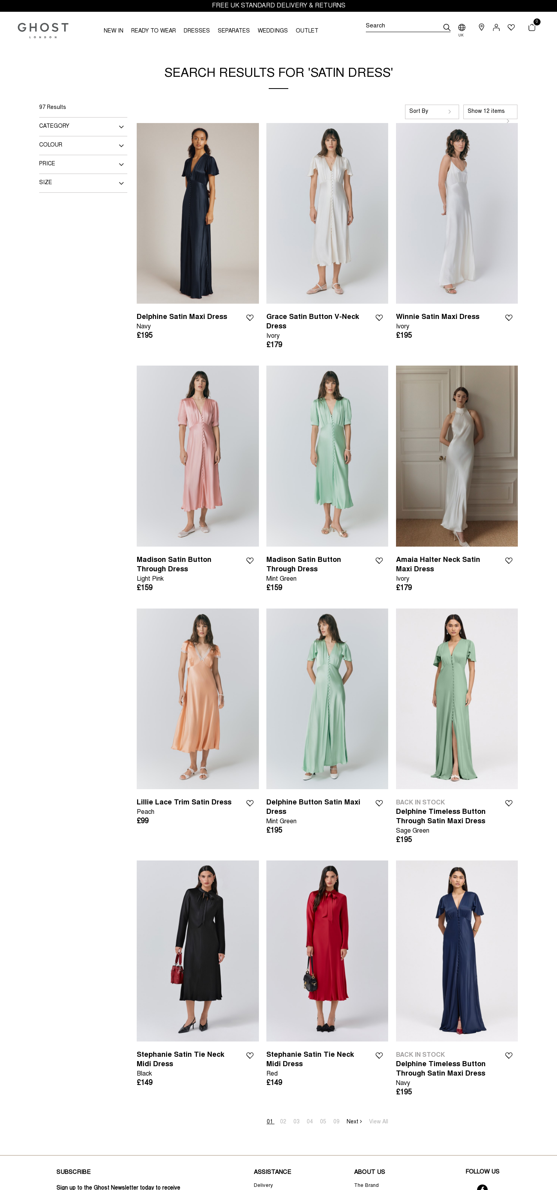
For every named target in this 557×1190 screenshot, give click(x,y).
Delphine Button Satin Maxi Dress (315, 812)
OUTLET (307, 31)
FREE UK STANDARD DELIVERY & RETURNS (278, 6)
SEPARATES (234, 31)
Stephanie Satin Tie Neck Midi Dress (185, 1065)
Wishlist (249, 317)
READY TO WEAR (153, 31)
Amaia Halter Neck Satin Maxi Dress (445, 570)
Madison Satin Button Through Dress (185, 570)
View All (378, 1122)
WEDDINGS (273, 31)
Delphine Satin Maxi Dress (182, 322)
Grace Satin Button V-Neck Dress (315, 327)
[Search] (408, 27)
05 (324, 1122)
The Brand (366, 1185)
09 (337, 1122)
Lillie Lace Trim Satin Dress (184, 808)
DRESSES (197, 31)
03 (297, 1122)
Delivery (263, 1185)
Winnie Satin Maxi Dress (437, 322)
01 (271, 1122)
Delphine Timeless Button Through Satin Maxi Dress (445, 822)
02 (284, 1122)
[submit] (446, 27)
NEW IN (113, 31)
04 (311, 1122)
